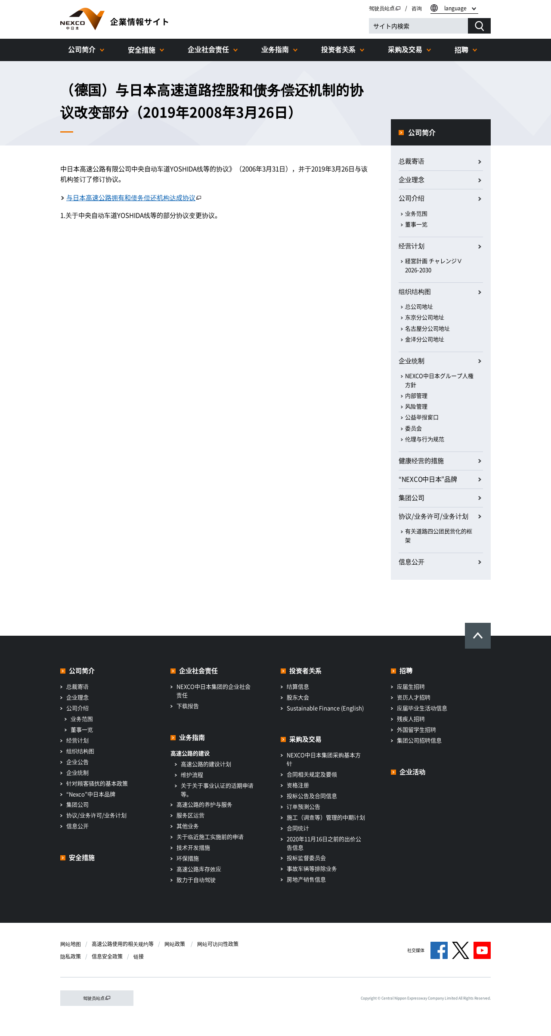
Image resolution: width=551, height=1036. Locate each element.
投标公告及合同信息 (312, 796)
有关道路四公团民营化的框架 (438, 535)
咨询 (417, 8)
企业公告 (77, 762)
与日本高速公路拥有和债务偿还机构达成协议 (133, 197)
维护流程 (192, 774)
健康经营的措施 (421, 460)
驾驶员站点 (385, 8)
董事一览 (416, 224)
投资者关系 (338, 49)
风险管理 (416, 406)
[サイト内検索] (418, 26)
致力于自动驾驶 (196, 879)
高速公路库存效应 (198, 869)
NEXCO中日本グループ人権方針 (439, 380)
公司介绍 (411, 198)
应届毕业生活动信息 (422, 708)
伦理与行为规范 (424, 439)
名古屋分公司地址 (427, 328)
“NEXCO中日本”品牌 (428, 479)
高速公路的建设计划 (206, 764)
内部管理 (416, 395)
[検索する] (479, 26)
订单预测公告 (303, 806)
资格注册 (298, 785)
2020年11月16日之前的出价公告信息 (324, 843)
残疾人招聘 (411, 718)
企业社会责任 (208, 49)
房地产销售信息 (306, 879)
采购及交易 (405, 49)
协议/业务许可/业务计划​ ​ (434, 516)
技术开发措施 (193, 847)
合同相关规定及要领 (312, 774)
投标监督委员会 (306, 858)
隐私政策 (70, 956)
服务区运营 (190, 815)
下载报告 (187, 706)
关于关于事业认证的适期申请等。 (217, 789)
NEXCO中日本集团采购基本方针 (324, 759)
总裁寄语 (411, 161)
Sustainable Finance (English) (325, 708)
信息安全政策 (107, 956)
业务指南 (275, 49)
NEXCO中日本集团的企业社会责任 (213, 690)
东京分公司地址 (424, 317)
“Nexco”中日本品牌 (90, 794)
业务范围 (416, 213)
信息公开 (411, 561)
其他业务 (187, 826)
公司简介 (82, 49)
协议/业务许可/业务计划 (96, 815)
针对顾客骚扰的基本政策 (97, 783)
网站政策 (175, 944)
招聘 (461, 49)
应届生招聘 (411, 686)
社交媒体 (415, 950)
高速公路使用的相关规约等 (123, 944)
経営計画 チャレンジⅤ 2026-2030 (433, 265)
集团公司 (411, 497)
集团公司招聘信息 (419, 740)
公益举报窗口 (422, 417)
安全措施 (141, 49)
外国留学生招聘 (416, 729)
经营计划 (411, 245)
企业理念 (411, 179)
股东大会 (298, 697)
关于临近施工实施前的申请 (210, 836)
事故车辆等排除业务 (312, 868)
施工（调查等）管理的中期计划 (326, 817)
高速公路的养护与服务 (204, 804)
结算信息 (298, 686)
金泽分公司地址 (424, 339)
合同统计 (298, 828)
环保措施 (187, 858)
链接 (138, 956)
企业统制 (411, 360)
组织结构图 (415, 291)
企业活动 (412, 771)
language (455, 8)
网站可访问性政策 (217, 944)
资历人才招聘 (413, 697)
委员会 (413, 428)
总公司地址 (419, 306)
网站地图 (70, 944)
